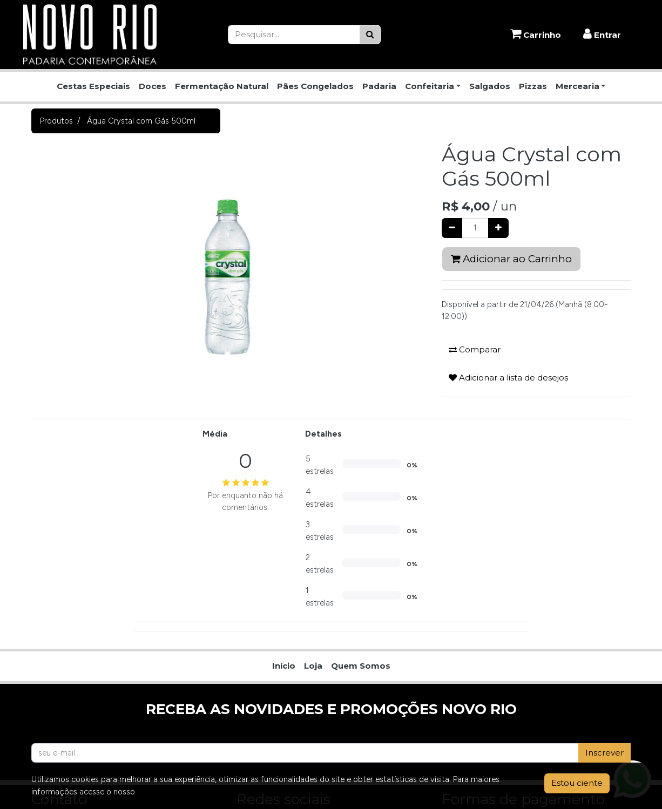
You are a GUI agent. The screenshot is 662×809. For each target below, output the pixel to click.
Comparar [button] (475, 349)
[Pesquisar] (370, 35)
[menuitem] (284, 666)
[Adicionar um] (498, 228)
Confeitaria (429, 86)
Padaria (379, 86)
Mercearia (577, 86)
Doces (152, 86)
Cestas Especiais (93, 86)
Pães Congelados (315, 86)
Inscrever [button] (604, 752)
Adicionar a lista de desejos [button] (508, 377)
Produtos (56, 121)
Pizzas (533, 86)
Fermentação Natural (221, 86)
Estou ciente (577, 783)
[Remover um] (452, 228)
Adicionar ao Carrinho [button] (511, 259)
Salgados (489, 86)
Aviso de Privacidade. (175, 792)
